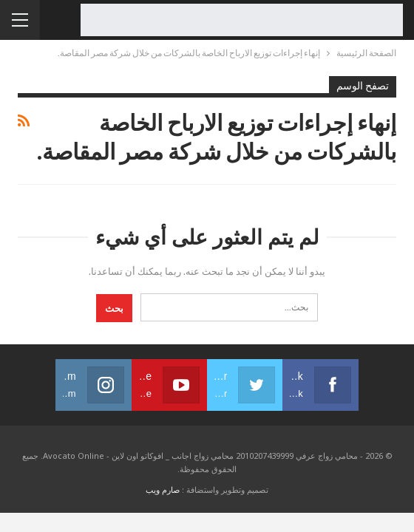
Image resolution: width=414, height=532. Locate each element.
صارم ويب (163, 489)
